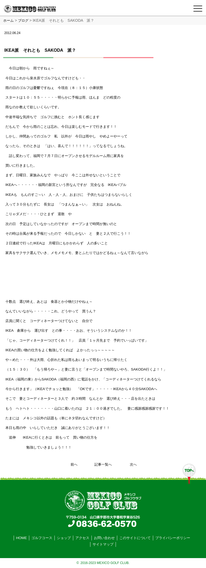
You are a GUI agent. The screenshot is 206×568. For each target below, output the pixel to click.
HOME (21, 538)
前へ (74, 464)
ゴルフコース (41, 538)
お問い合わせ (104, 538)
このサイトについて (135, 538)
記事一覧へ (103, 464)
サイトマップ (103, 544)
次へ (133, 464)
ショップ (64, 538)
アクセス (82, 538)
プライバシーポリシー (172, 538)
